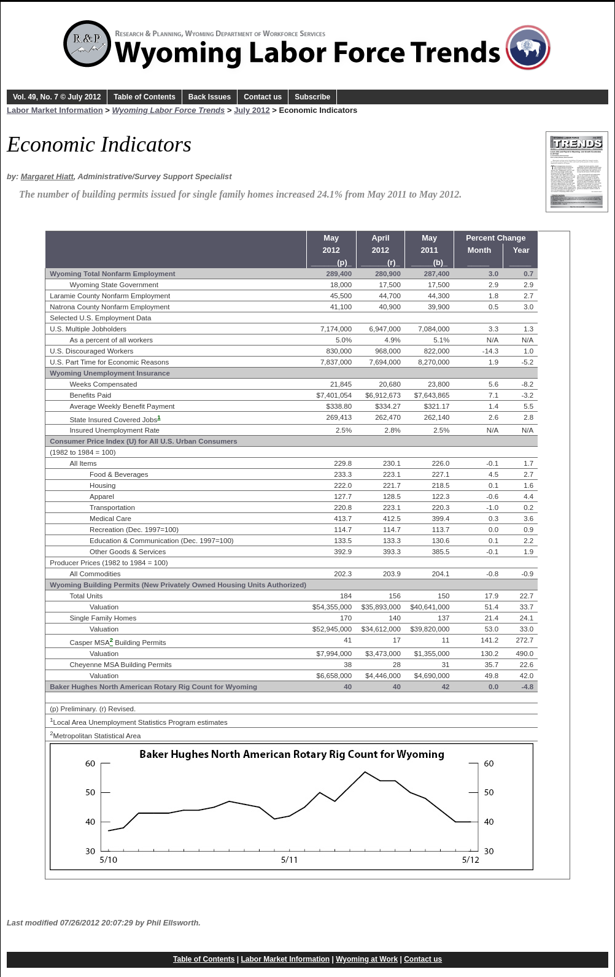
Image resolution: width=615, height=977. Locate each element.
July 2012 (252, 110)
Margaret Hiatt (47, 176)
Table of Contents (144, 97)
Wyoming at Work (367, 959)
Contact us (263, 97)
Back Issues (209, 97)
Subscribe (312, 97)
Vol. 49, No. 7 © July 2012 (57, 97)
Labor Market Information (55, 110)
